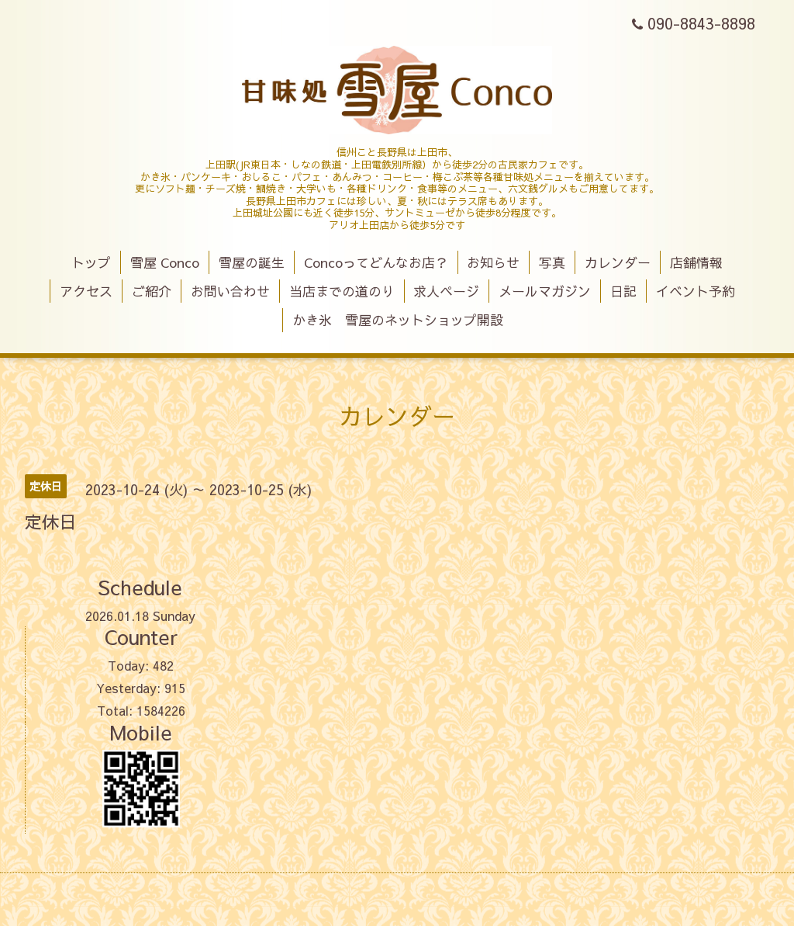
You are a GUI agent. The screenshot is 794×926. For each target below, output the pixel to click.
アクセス (86, 291)
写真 (552, 262)
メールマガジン (545, 291)
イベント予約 (695, 291)
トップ (91, 262)
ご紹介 (151, 291)
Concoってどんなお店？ (376, 262)
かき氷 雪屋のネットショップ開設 (397, 319)
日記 (623, 291)
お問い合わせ (230, 291)
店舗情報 (696, 262)
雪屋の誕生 (252, 262)
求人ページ (446, 291)
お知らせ (493, 262)
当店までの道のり (342, 291)
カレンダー (618, 262)
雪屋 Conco (164, 262)
